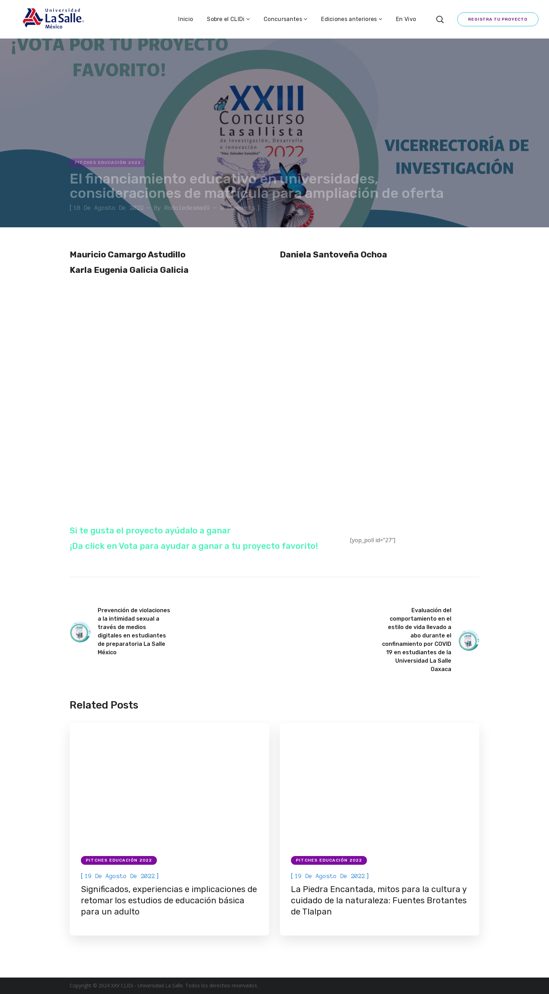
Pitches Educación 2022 (108, 162)
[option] (169, 829)
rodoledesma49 (187, 208)
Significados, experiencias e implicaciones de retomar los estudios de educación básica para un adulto (169, 900)
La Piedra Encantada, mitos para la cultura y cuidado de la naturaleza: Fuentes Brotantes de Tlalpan (379, 900)
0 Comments (238, 208)
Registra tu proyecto (498, 19)
